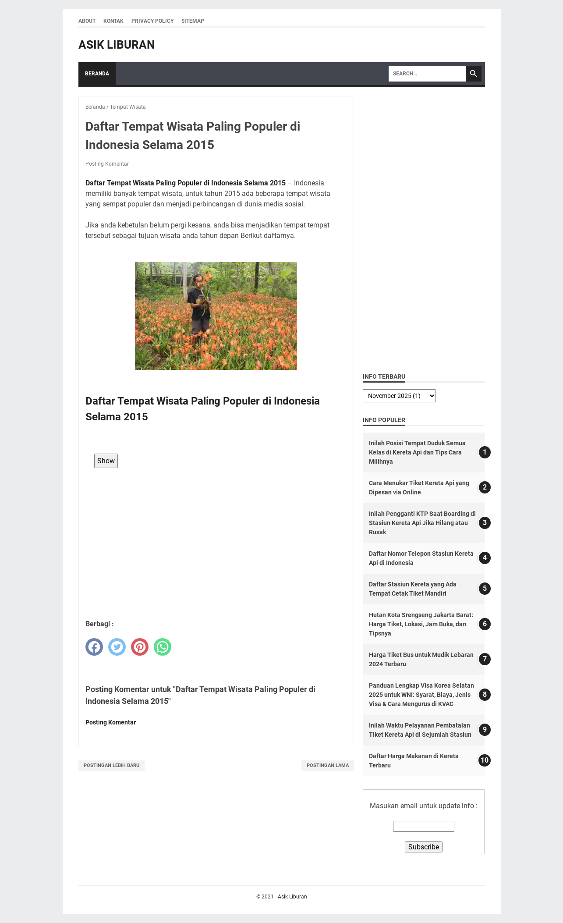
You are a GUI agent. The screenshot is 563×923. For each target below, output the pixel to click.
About (87, 21)
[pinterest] (140, 647)
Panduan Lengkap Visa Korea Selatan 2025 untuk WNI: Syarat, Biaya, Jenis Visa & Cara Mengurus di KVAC (421, 694)
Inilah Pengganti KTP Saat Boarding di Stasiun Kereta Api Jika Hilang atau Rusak (422, 523)
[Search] (427, 74)
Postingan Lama (328, 765)
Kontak (113, 21)
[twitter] (117, 647)
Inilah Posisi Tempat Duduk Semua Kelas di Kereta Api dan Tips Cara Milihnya (417, 452)
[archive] (399, 395)
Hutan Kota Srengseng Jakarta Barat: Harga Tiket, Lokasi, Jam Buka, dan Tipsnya (421, 624)
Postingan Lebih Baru (111, 765)
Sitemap (192, 21)
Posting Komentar (107, 164)
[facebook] (94, 647)
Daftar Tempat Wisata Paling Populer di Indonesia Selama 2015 (185, 183)
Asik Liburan (116, 44)
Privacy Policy (152, 21)
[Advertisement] (216, 548)
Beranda (97, 74)
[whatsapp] (162, 647)
